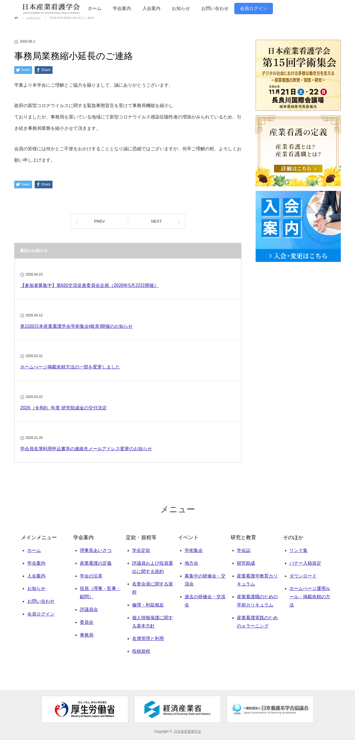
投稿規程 (141, 651)
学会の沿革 (91, 576)
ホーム (94, 8)
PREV (99, 221)
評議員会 (89, 609)
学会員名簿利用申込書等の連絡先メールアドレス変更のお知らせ (86, 448)
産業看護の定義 (96, 563)
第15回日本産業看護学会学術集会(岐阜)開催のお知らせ (76, 326)
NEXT (156, 221)
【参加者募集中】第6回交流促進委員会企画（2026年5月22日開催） (89, 285)
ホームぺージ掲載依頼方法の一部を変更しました (70, 366)
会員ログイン (253, 8)
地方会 (191, 563)
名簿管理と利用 (148, 638)
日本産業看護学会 (187, 731)
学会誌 (243, 550)
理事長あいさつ (96, 550)
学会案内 (122, 8)
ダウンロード (303, 576)
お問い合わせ (215, 8)
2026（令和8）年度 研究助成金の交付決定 (63, 407)
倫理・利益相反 (148, 605)
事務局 (86, 635)
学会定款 (141, 550)
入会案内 (151, 8)
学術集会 (194, 550)
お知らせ (181, 8)
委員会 (86, 622)
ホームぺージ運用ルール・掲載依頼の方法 (309, 596)
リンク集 (298, 550)
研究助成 (246, 563)
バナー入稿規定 (305, 563)
